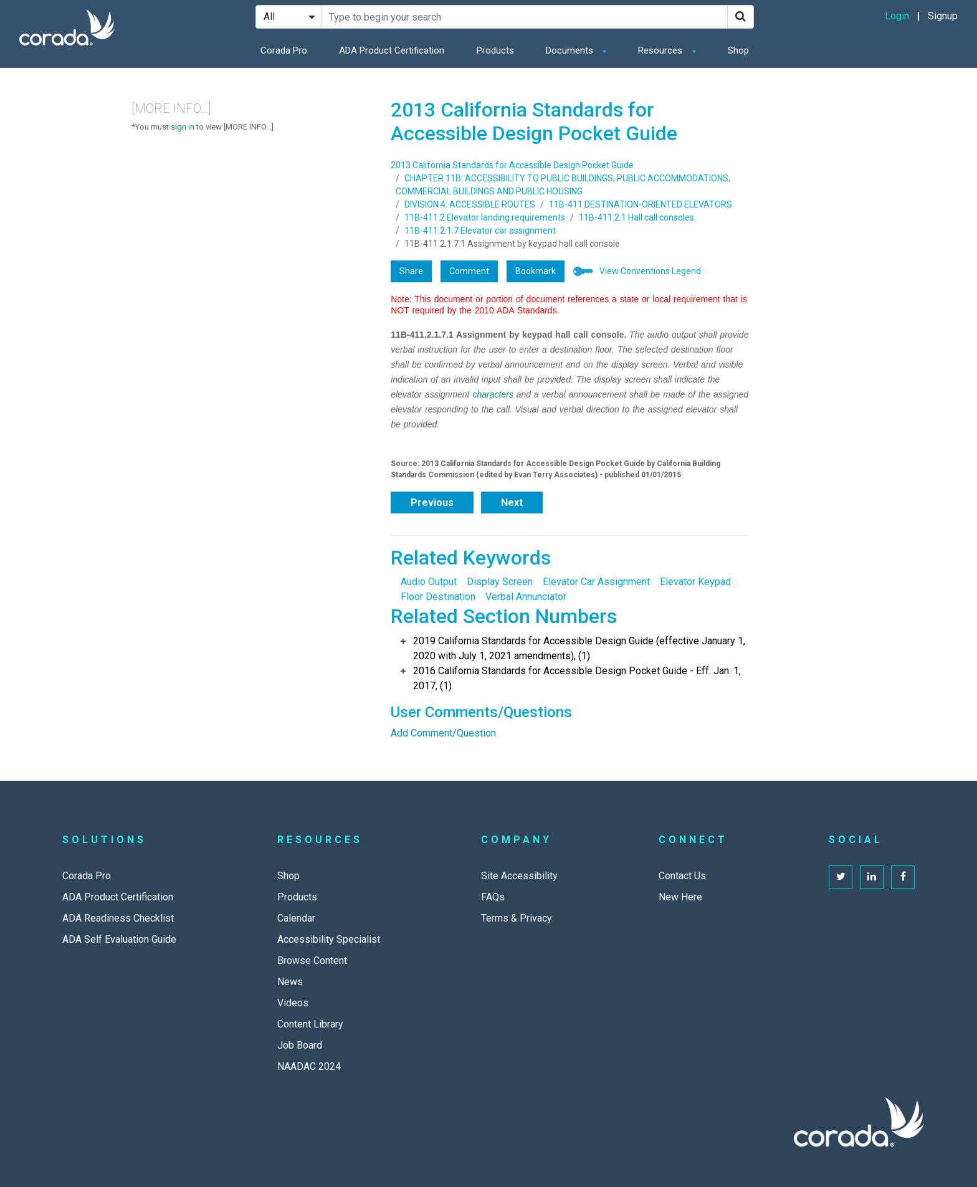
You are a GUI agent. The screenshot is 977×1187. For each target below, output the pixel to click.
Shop (738, 50)
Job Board (299, 1045)
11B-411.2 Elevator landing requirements (484, 217)
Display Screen (500, 582)
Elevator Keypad (695, 582)
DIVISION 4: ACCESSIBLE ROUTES (469, 204)
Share (411, 271)
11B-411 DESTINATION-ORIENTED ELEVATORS (640, 204)
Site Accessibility (519, 876)
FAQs (493, 897)
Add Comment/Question (443, 733)
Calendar (296, 918)
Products (495, 50)
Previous (432, 502)
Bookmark (535, 271)
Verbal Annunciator (525, 597)
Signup (943, 16)
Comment (469, 271)
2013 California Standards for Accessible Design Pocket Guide (512, 165)
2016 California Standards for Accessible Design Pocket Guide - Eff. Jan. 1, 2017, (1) (577, 678)
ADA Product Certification (391, 50)
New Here (680, 897)
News (290, 982)
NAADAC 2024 (309, 1066)
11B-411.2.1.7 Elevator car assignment (480, 231)
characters (492, 394)
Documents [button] (571, 50)
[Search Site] (524, 17)
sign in (182, 126)
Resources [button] (661, 50)
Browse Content (312, 960)
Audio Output (429, 582)
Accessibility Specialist (328, 939)
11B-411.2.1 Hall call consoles (636, 217)
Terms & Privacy (516, 918)
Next (512, 502)
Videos (292, 1003)
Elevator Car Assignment (596, 582)
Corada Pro (283, 50)
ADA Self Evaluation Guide (119, 939)
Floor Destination (438, 597)
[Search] (740, 17)
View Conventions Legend (650, 271)
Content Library (310, 1024)
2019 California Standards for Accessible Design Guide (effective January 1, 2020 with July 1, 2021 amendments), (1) (579, 648)
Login (897, 16)
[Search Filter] (288, 17)
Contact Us (682, 876)
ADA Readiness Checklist (118, 918)
